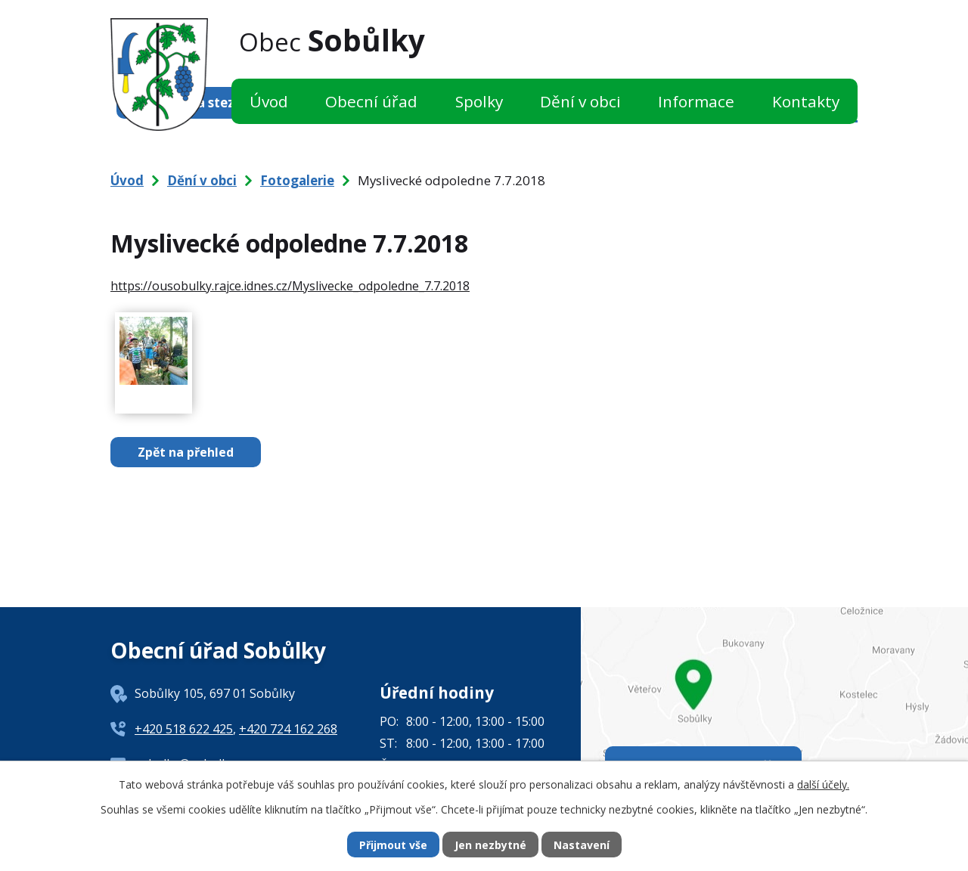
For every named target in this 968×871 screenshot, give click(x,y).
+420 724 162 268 (288, 729)
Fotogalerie (297, 180)
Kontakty (805, 101)
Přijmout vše (393, 845)
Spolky (479, 101)
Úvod (269, 101)
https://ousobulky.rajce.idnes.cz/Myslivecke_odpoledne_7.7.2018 (290, 285)
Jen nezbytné (490, 845)
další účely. (823, 784)
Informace (696, 101)
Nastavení (582, 845)
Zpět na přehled (186, 452)
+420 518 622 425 (184, 729)
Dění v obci (580, 101)
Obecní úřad (371, 101)
